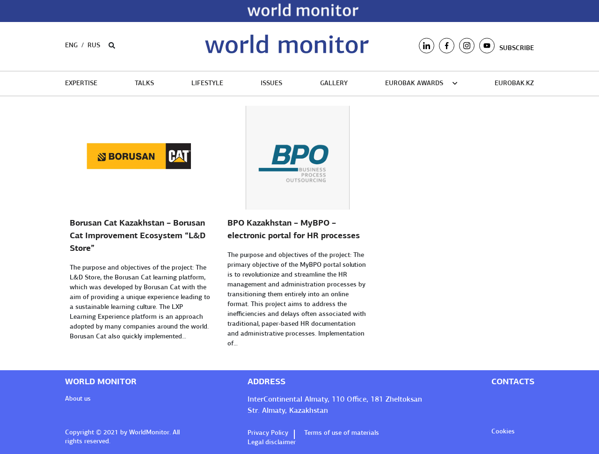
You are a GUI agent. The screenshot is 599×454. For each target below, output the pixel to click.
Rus (94, 45)
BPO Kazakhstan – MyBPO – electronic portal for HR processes (293, 230)
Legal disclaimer (272, 442)
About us (78, 399)
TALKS (144, 83)
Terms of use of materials (341, 433)
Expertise (81, 83)
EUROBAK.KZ (514, 83)
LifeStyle (207, 83)
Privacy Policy (269, 433)
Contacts (512, 382)
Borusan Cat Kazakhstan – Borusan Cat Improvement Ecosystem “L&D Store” (137, 236)
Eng (71, 45)
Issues (271, 83)
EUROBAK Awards (414, 83)
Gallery (334, 83)
